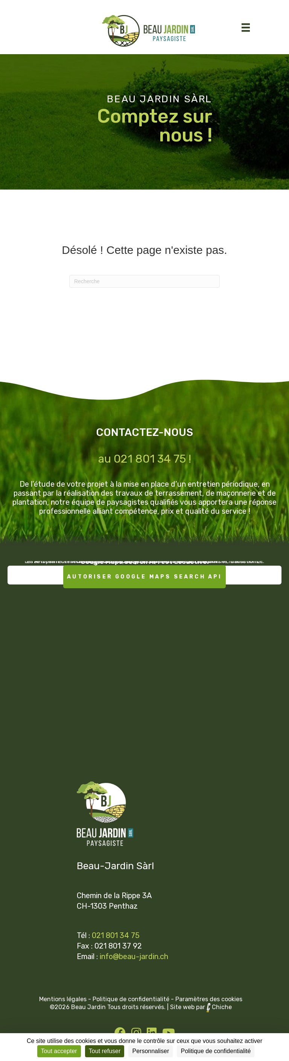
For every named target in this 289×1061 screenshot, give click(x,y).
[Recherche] (144, 281)
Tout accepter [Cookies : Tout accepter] (59, 1051)
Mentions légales (63, 999)
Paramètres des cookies (208, 999)
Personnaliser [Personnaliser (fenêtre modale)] (150, 1051)
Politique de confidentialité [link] (216, 1051)
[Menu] (245, 27)
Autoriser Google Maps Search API (144, 577)
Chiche (222, 1007)
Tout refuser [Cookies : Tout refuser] (104, 1051)
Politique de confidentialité (131, 999)
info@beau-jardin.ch (134, 956)
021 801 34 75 (116, 935)
